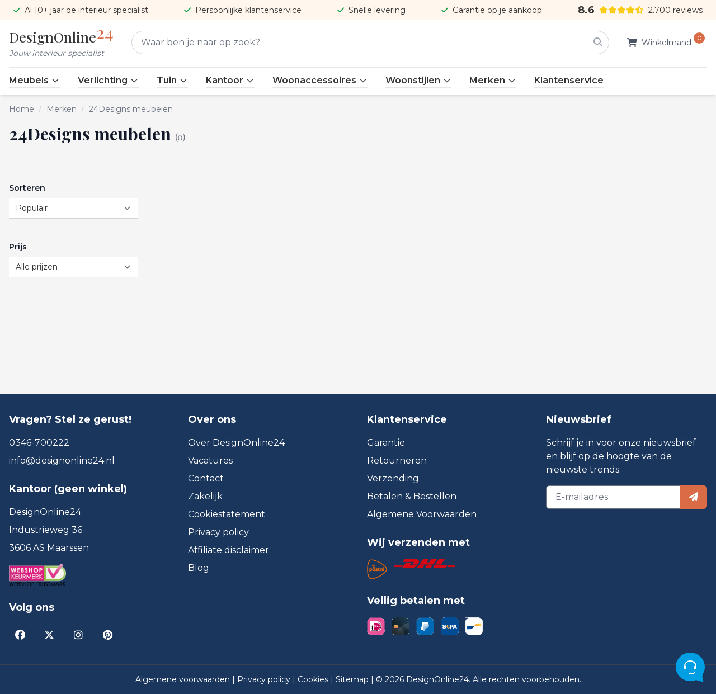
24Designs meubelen (131, 109)
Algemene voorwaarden (183, 679)
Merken (492, 80)
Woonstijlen (418, 80)
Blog (198, 568)
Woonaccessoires (320, 80)
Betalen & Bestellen (411, 496)
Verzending (393, 478)
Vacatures (210, 460)
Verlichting (108, 80)
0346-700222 (39, 442)
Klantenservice (569, 80)
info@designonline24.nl (62, 460)
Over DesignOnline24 (236, 442)
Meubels (34, 80)
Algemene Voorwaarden (422, 514)
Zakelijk (205, 496)
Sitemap (353, 679)
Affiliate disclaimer (228, 550)
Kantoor (230, 80)
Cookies (314, 679)
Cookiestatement (226, 514)
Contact (206, 478)
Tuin (172, 80)
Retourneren (397, 460)
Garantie (386, 442)
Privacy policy (218, 532)
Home (21, 109)
